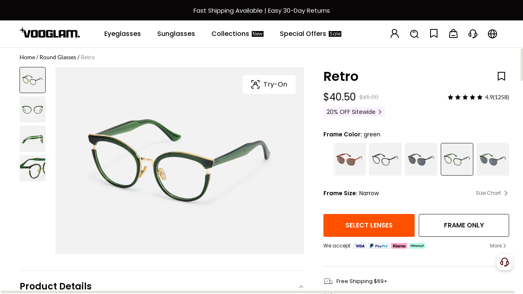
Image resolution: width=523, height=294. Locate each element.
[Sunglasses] (176, 33)
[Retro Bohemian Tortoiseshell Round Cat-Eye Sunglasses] (349, 159)
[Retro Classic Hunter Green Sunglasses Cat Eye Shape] (493, 159)
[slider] (465, 97)
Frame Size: (340, 193)
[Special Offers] (310, 33)
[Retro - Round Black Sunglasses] (421, 159)
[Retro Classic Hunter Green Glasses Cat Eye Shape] (457, 159)
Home (27, 56)
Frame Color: (342, 134)
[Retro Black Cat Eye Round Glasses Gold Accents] (385, 159)
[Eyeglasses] (122, 33)
